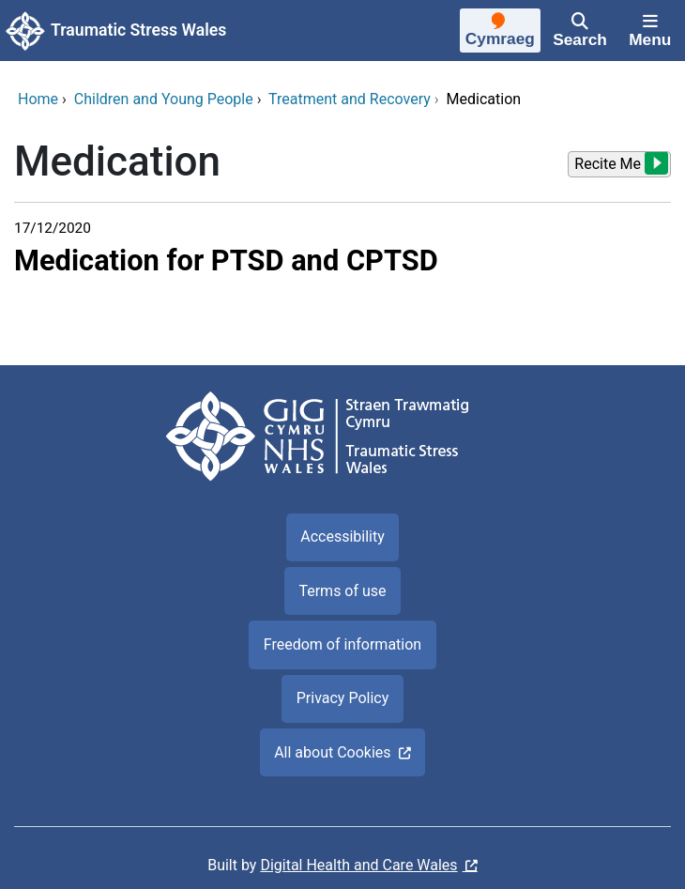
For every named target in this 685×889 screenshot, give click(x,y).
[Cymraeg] (499, 33)
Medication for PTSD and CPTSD (226, 260)
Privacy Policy (343, 698)
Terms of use (342, 591)
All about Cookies (332, 752)
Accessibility (342, 536)
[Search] (580, 31)
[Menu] (650, 31)
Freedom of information (342, 644)
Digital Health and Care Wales (358, 865)
